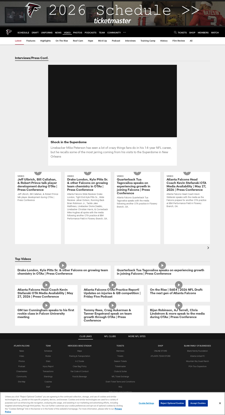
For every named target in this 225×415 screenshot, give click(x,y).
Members (120, 351)
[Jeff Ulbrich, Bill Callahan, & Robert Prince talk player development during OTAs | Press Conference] (38, 188)
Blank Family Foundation (197, 351)
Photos (22, 361)
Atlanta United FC (197, 356)
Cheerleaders (21, 371)
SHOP (160, 346)
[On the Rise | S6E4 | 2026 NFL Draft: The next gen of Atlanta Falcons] (179, 291)
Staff (48, 387)
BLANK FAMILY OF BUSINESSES (197, 346)
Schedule (48, 351)
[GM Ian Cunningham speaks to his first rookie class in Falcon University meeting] (46, 314)
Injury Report (48, 366)
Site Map (21, 381)
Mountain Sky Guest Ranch (197, 361)
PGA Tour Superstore (197, 366)
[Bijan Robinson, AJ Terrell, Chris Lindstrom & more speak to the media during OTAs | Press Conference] (179, 314)
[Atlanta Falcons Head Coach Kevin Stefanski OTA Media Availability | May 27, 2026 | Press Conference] (187, 192)
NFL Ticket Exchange (120, 376)
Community (22, 376)
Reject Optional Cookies (172, 403)
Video (21, 356)
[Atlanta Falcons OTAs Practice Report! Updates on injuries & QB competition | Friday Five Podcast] (112, 293)
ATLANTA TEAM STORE (160, 356)
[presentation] (209, 248)
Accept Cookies (198, 403)
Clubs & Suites (120, 371)
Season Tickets (120, 361)
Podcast (21, 366)
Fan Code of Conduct (80, 371)
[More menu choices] (124, 32)
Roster (48, 356)
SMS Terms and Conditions (120, 392)
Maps (79, 351)
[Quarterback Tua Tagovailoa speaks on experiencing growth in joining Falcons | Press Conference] (137, 192)
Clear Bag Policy (80, 366)
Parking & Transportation (79, 356)
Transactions (48, 371)
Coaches (48, 381)
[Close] (220, 403)
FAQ (120, 387)
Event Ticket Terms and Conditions (120, 381)
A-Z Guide (79, 361)
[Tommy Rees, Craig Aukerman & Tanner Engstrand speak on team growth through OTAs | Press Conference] (112, 316)
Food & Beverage (79, 376)
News (21, 351)
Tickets (120, 356)
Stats (48, 361)
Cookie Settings (146, 403)
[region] (112, 403)
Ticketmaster (120, 366)
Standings (48, 376)
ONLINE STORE (160, 351)
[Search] (175, 32)
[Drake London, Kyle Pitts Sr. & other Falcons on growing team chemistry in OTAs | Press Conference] (88, 198)
